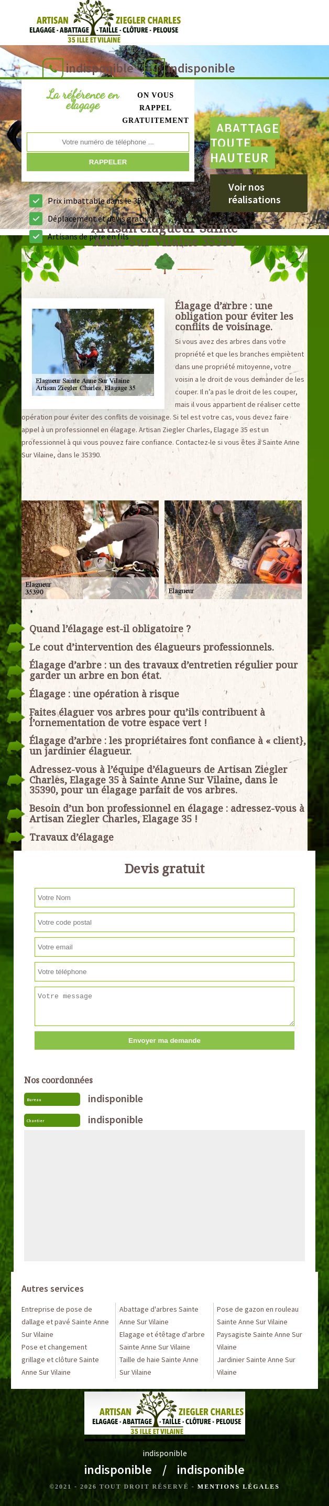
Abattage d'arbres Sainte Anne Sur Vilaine (159, 1315)
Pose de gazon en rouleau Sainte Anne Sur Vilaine (258, 1315)
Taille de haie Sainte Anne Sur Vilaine (159, 1366)
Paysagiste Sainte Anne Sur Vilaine (259, 1341)
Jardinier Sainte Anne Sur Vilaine (256, 1366)
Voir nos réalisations (254, 193)
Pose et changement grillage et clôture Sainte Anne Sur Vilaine (60, 1359)
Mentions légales (239, 1486)
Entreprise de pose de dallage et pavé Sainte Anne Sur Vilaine (65, 1321)
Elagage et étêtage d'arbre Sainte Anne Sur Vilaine (162, 1341)
